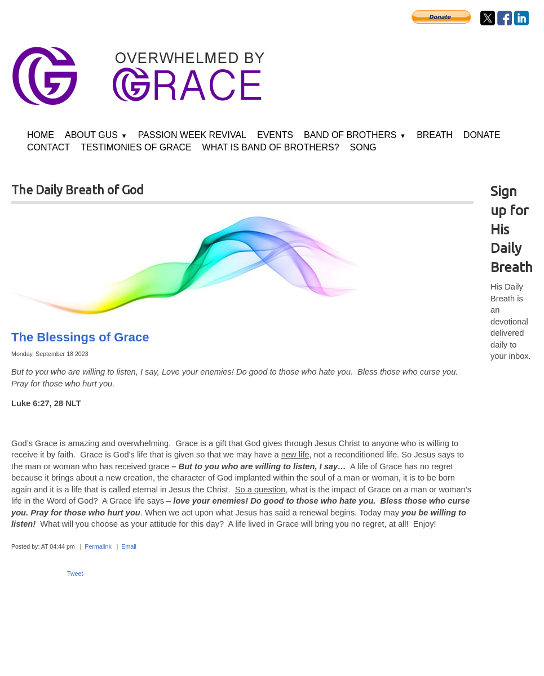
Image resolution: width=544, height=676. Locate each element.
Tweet (75, 573)
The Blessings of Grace (80, 337)
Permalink (98, 546)
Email (128, 546)
